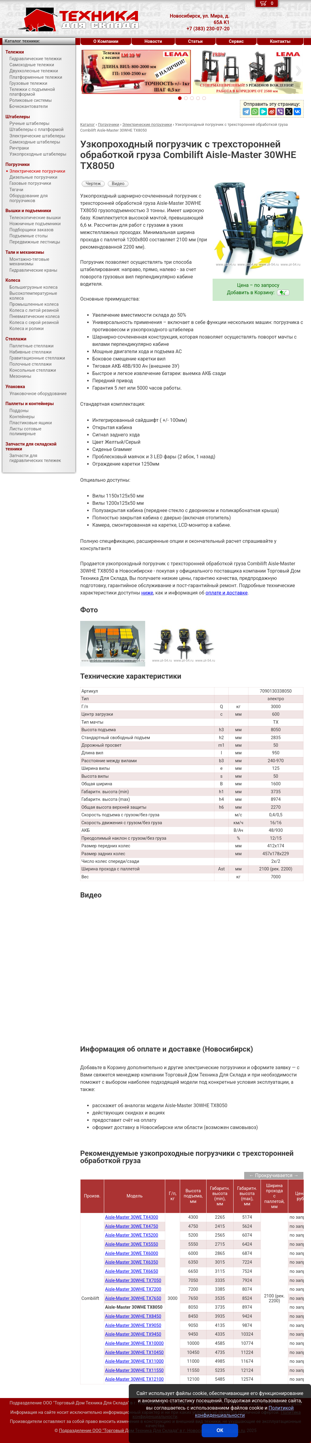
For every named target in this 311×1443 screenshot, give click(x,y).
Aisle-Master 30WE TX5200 (131, 1235)
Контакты (280, 41)
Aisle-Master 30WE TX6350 (131, 1262)
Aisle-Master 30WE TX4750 (131, 1226)
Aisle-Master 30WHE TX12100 (134, 1379)
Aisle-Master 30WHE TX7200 (133, 1289)
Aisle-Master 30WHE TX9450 (133, 1334)
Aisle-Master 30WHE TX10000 (134, 1343)
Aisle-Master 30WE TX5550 (131, 1244)
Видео (118, 183)
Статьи (195, 41)
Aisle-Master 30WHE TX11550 (134, 1370)
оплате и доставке (227, 593)
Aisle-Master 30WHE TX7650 (133, 1298)
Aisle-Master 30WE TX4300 (131, 1217)
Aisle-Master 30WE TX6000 (131, 1253)
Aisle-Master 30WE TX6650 (131, 1271)
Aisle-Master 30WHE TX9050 (133, 1325)
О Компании (106, 41)
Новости (153, 41)
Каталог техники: (22, 41)
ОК (220, 1430)
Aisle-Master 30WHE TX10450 (134, 1352)
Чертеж (93, 183)
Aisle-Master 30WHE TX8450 (133, 1316)
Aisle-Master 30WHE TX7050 (133, 1280)
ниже (147, 593)
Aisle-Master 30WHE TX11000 (134, 1361)
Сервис (236, 41)
